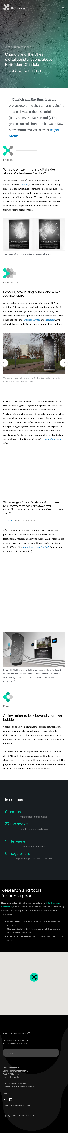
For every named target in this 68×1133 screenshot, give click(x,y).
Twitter (36, 320)
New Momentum (18, 8)
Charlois (24, 184)
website (28, 320)
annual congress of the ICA (36, 547)
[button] (34, 979)
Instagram (50, 320)
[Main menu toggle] (62, 7)
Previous (4, 363)
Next (63, 363)
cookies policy (25, 1105)
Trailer (9, 520)
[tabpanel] (34, 363)
